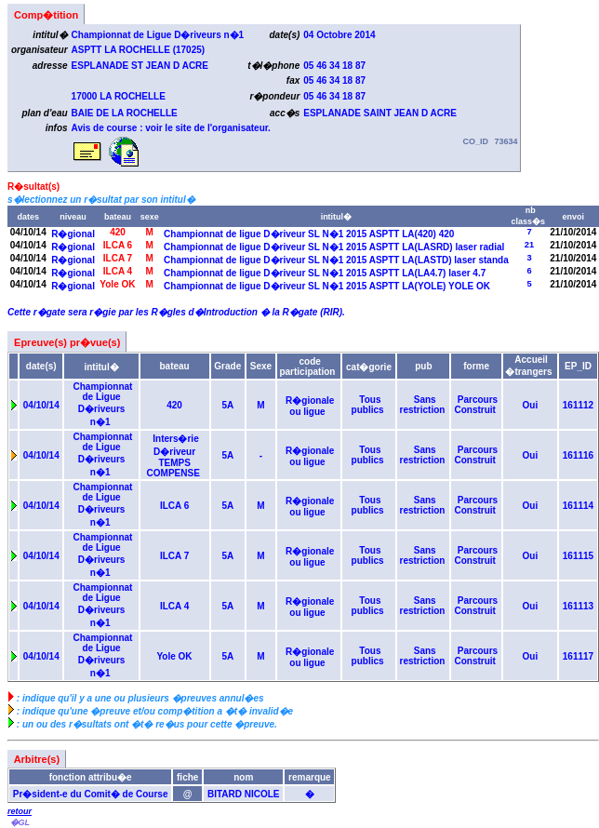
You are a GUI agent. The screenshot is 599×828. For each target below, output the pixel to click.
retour (19, 811)
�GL (19, 822)
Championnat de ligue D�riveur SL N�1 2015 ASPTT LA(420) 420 (309, 234)
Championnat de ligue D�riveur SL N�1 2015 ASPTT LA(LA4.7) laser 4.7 (324, 273)
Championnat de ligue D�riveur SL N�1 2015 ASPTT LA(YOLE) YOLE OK (327, 286)
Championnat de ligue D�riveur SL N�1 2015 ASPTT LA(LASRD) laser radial (334, 247)
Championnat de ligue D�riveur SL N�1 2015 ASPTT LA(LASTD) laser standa (336, 260)
